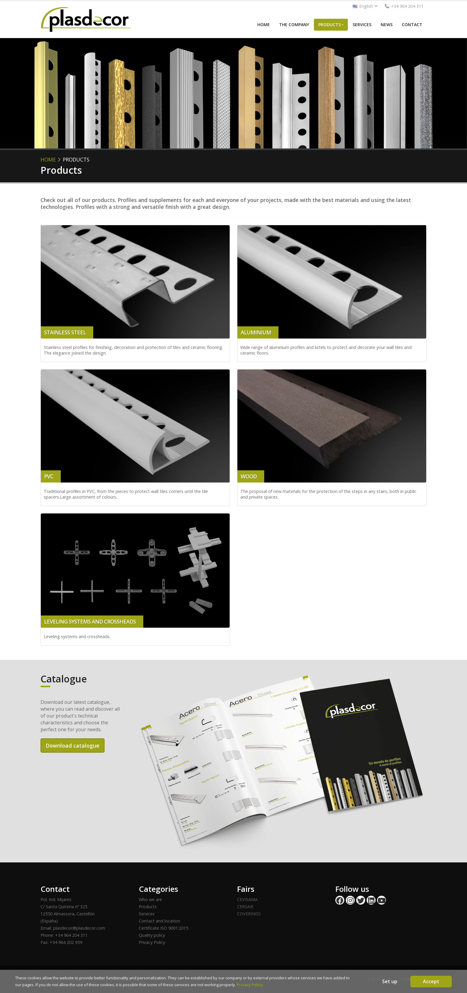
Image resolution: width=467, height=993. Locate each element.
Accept (431, 981)
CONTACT (412, 24)
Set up (389, 981)
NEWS (387, 24)
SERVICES (362, 24)
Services (147, 914)
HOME (263, 24)
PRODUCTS (329, 24)
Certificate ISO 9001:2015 (163, 928)
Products (148, 906)
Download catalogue (72, 745)
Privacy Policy (152, 942)
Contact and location (159, 921)
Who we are (150, 899)
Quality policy (152, 935)
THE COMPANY (294, 24)
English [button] (365, 6)
